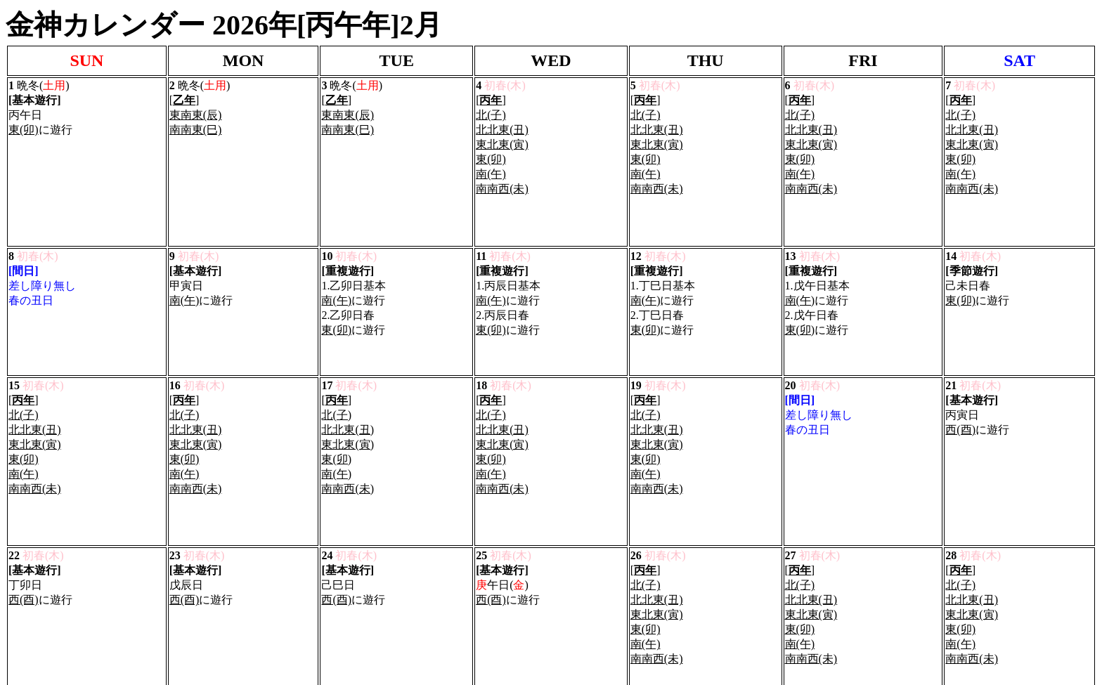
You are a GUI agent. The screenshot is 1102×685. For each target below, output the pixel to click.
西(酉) (960, 341)
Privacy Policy (39, 628)
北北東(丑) (502, 122)
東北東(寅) (502, 137)
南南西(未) (502, 181)
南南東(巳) (195, 122)
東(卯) (23, 122)
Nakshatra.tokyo (103, 545)
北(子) (491, 107)
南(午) (491, 166)
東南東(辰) (195, 107)
